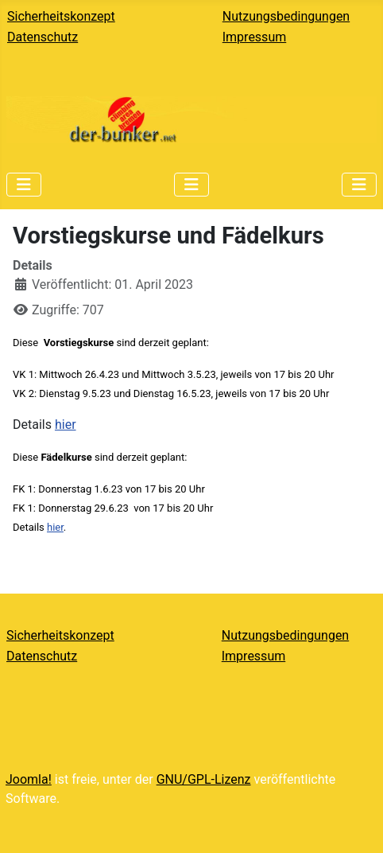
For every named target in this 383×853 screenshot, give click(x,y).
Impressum (254, 37)
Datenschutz (42, 37)
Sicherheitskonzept (61, 16)
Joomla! (29, 779)
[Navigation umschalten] (23, 185)
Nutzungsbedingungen (286, 16)
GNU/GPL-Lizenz (204, 779)
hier (65, 424)
